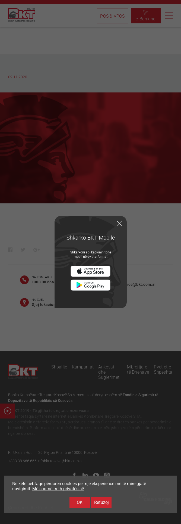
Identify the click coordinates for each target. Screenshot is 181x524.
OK (79, 502)
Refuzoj (101, 502)
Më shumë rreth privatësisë (58, 488)
